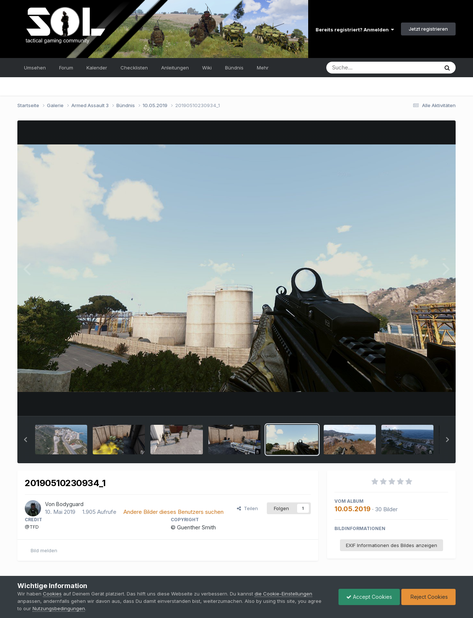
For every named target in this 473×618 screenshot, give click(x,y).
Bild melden (44, 550)
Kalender (96, 68)
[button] (25, 439)
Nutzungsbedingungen (59, 608)
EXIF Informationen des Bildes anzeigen (391, 545)
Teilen (247, 508)
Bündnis (234, 68)
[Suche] (367, 68)
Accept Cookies (369, 597)
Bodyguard (70, 504)
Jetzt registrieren (428, 29)
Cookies (52, 594)
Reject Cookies (428, 597)
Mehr (263, 68)
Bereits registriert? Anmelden (355, 30)
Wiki (207, 68)
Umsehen (35, 68)
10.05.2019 (352, 509)
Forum (66, 68)
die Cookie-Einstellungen (283, 594)
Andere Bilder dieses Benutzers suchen (173, 511)
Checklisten (134, 68)
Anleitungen (175, 68)
